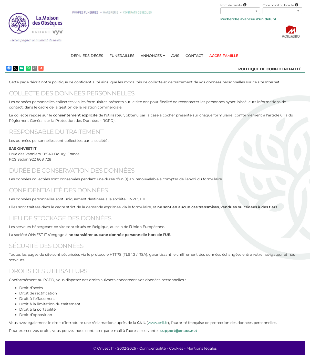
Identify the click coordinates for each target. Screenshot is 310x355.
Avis (175, 55)
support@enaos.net (178, 330)
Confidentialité (152, 348)
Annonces (153, 55)
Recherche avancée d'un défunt (248, 19)
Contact (194, 55)
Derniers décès (87, 55)
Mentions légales (202, 348)
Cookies (176, 348)
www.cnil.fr (158, 322)
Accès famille (223, 55)
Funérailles (122, 55)
